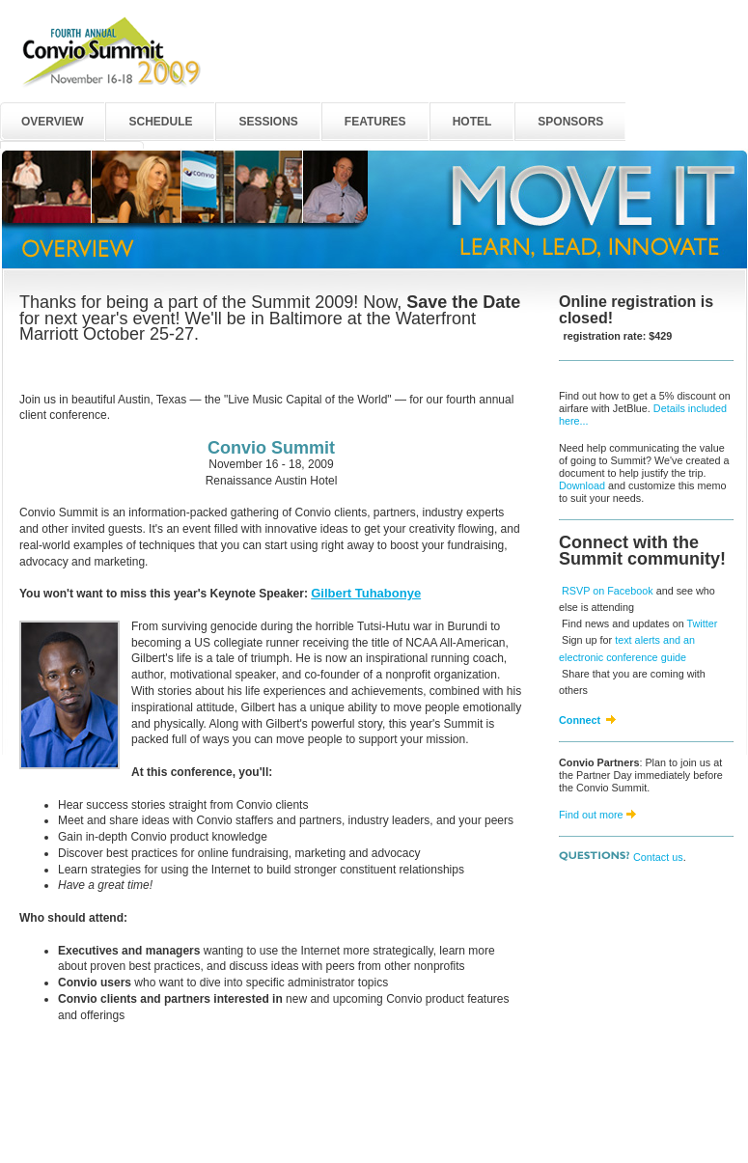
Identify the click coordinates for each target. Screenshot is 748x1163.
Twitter (701, 623)
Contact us (658, 857)
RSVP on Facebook (607, 590)
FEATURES (375, 121)
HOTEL (472, 121)
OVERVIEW (52, 121)
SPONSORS (570, 121)
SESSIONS (267, 121)
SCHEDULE (160, 121)
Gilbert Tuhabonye (366, 593)
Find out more (591, 814)
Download (582, 485)
